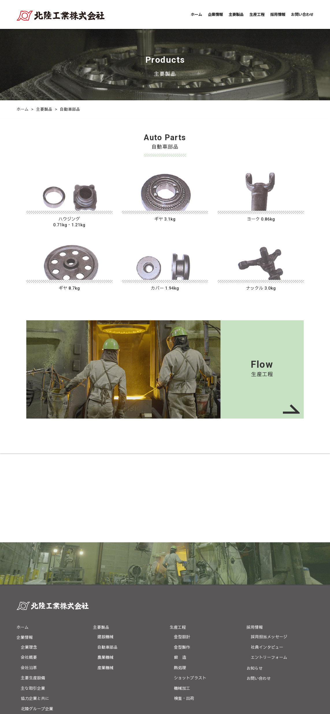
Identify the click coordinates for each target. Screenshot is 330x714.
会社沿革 (29, 578)
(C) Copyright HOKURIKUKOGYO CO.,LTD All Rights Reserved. (165, 703)
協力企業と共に (35, 609)
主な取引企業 (33, 599)
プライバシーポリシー (36, 660)
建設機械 (105, 547)
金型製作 (182, 558)
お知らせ (254, 579)
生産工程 (256, 14)
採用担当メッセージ (269, 547)
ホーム (196, 14)
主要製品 (236, 14)
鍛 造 (180, 568)
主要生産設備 (33, 589)
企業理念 (29, 558)
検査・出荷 (184, 609)
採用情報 (277, 14)
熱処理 (180, 578)
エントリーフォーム (269, 568)
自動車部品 (107, 558)
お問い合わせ (302, 14)
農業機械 (105, 568)
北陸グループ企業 (37, 619)
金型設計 (182, 547)
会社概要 (29, 568)
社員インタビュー (267, 558)
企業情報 (215, 14)
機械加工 (182, 599)
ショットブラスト (190, 589)
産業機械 (105, 578)
